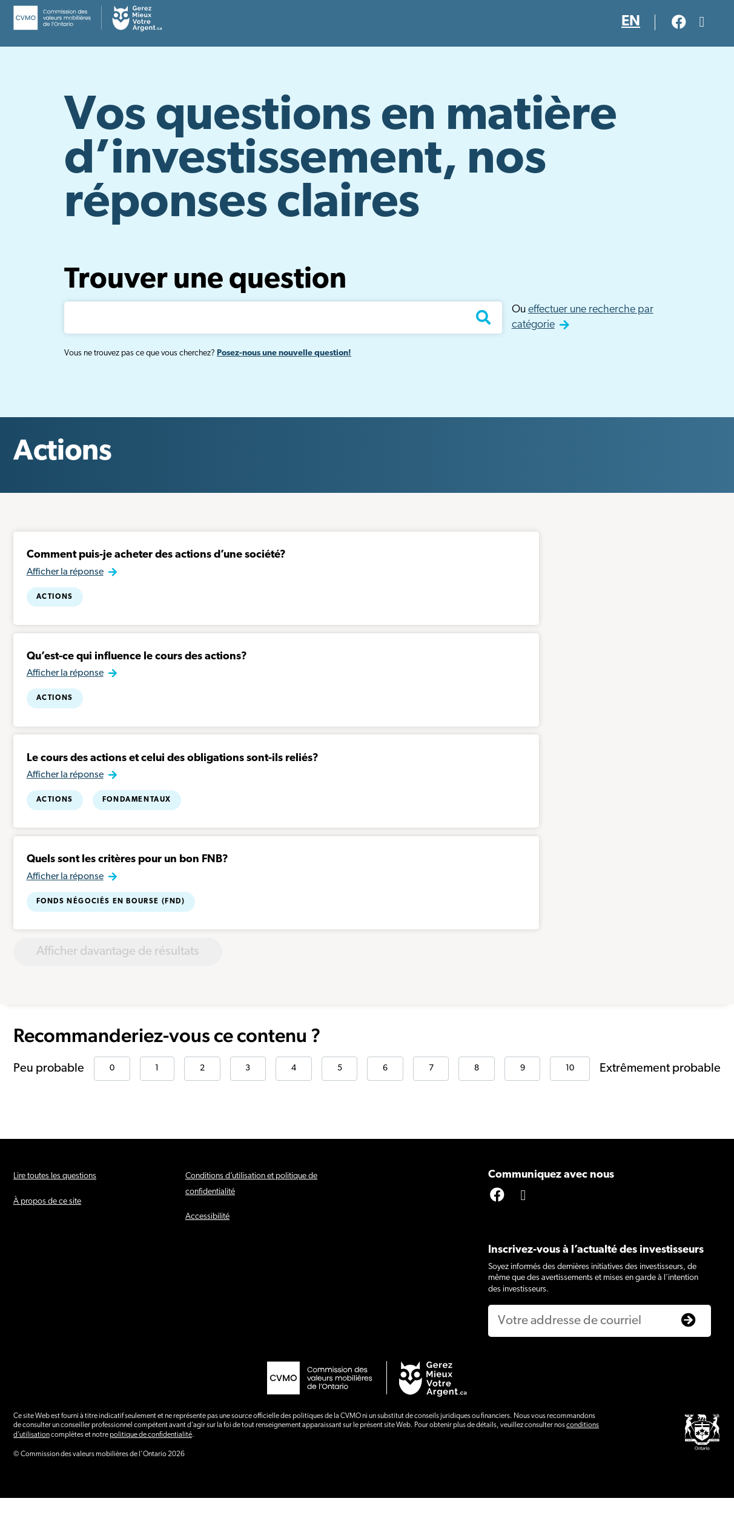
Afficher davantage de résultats (138, 978)
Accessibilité (207, 1245)
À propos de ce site (47, 1230)
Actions (56, 599)
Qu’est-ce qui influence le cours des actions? (138, 665)
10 (570, 1097)
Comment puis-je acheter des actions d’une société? (157, 558)
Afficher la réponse (66, 574)
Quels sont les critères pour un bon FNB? (129, 880)
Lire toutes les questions (54, 1205)
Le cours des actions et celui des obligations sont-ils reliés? (174, 772)
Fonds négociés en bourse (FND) (112, 921)
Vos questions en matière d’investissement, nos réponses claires (340, 160)
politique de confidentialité (151, 1464)
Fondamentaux (138, 814)
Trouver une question (205, 280)
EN (630, 22)
